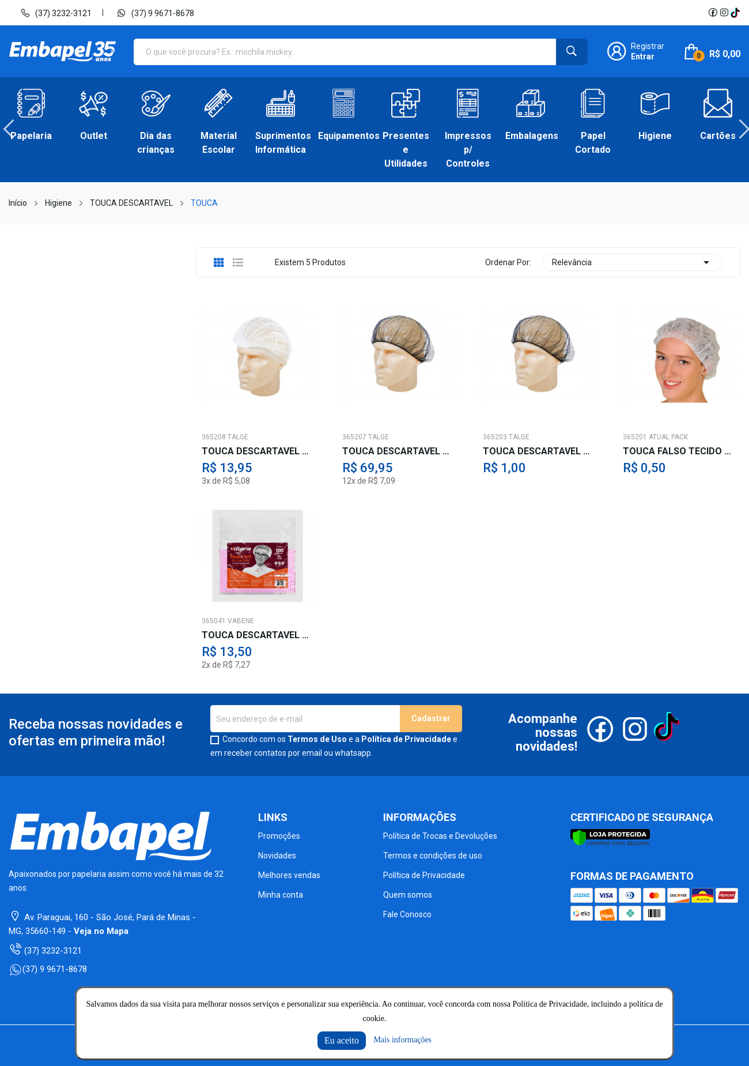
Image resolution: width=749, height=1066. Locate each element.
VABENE (241, 620)
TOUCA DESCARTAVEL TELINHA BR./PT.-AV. (539, 451)
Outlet (93, 135)
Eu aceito (341, 1040)
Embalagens (530, 135)
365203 (495, 437)
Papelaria (31, 135)
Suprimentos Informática (280, 142)
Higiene (655, 135)
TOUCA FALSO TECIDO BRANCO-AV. (679, 451)
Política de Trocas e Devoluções (440, 836)
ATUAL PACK (668, 437)
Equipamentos (343, 135)
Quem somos (407, 894)
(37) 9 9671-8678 (155, 12)
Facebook (712, 12)
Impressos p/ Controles (468, 149)
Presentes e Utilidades (406, 149)
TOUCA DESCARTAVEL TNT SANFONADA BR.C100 (257, 635)
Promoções (279, 836)
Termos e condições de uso (432, 855)
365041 (214, 620)
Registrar (647, 46)
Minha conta (280, 894)
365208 (214, 437)
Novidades (277, 855)
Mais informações (402, 1039)
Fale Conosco (407, 914)
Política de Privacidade (406, 739)
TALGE (238, 437)
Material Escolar (219, 142)
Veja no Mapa (101, 931)
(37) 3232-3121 (56, 12)
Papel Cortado (593, 142)
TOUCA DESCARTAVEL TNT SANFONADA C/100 (257, 451)
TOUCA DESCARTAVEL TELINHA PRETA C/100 (398, 451)
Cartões (718, 135)
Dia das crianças (156, 142)
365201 (635, 437)
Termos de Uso (317, 739)
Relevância (632, 262)
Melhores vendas (289, 875)
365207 (354, 437)
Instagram (724, 12)
